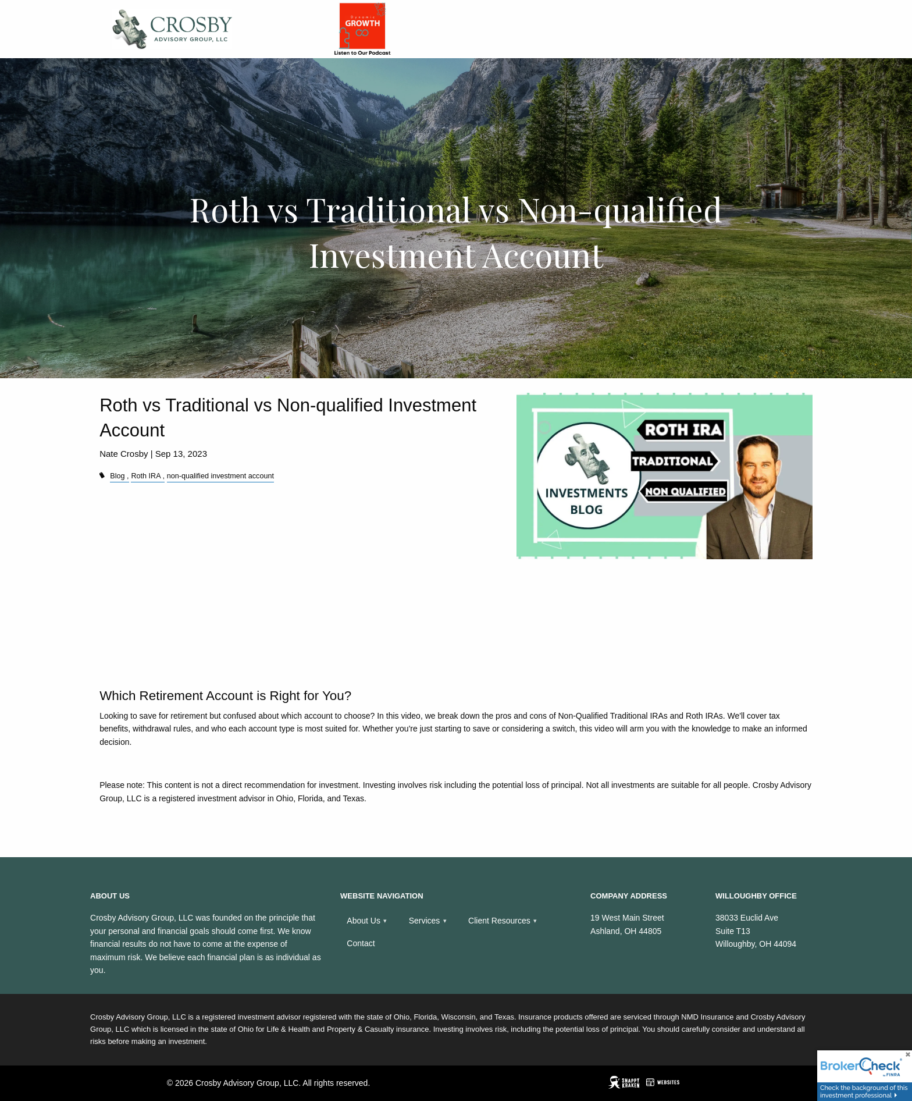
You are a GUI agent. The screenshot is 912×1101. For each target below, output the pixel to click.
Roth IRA (145, 476)
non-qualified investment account (220, 476)
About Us (363, 920)
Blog (117, 476)
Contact (361, 943)
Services (424, 920)
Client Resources (499, 920)
